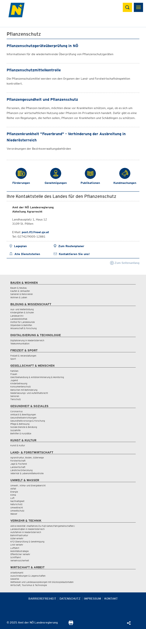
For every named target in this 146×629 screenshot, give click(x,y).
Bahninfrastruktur (19, 535)
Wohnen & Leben (18, 297)
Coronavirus (16, 411)
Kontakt (111, 598)
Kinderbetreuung (18, 383)
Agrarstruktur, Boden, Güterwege (27, 457)
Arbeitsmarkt (16, 572)
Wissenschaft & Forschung (23, 328)
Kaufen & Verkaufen (20, 291)
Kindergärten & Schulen (22, 312)
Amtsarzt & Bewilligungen (23, 414)
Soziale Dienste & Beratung (23, 427)
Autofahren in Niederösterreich (25, 532)
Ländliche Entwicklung (21, 470)
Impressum (92, 598)
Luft (12, 498)
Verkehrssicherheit (19, 560)
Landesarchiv (17, 315)
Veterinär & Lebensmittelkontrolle (27, 473)
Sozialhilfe (15, 430)
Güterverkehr (16, 538)
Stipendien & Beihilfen (21, 325)
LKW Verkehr (16, 544)
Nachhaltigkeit (17, 501)
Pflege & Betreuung (19, 424)
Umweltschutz (17, 510)
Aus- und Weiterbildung (22, 309)
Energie (14, 491)
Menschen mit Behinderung (23, 390)
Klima (13, 494)
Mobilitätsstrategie (19, 551)
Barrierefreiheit (42, 598)
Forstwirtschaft (17, 460)
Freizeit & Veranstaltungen (23, 355)
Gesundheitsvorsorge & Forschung (27, 420)
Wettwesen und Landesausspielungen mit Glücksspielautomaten (42, 582)
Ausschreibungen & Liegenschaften (28, 575)
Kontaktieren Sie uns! (74, 254)
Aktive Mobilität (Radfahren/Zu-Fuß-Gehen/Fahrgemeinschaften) (42, 526)
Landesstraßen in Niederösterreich (27, 529)
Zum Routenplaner (71, 246)
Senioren (14, 396)
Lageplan (20, 246)
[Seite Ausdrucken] (71, 624)
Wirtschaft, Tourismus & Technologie (28, 585)
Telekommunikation (19, 343)
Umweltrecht (16, 507)
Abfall (13, 488)
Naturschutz (16, 504)
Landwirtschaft (17, 467)
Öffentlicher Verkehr (20, 554)
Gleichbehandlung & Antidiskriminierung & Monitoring (37, 377)
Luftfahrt (14, 548)
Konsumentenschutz (20, 386)
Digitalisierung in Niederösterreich (27, 340)
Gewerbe (14, 579)
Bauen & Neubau (18, 287)
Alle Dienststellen (27, 254)
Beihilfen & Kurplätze (20, 433)
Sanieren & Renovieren (21, 294)
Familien (14, 371)
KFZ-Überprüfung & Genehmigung (27, 541)
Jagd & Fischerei (18, 463)
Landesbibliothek (18, 319)
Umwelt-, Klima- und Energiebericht (28, 485)
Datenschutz (70, 598)
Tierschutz (15, 399)
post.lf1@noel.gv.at (35, 232)
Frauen (13, 374)
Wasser (13, 513)
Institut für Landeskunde (22, 322)
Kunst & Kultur (17, 445)
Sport (13, 358)
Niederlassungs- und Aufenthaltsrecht (29, 393)
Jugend (14, 380)
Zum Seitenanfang (124, 263)
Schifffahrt (15, 557)
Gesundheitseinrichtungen (23, 417)
